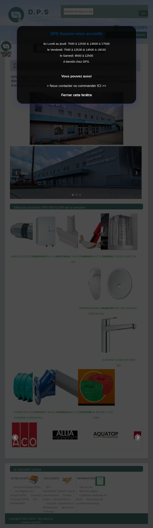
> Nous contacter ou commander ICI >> (76, 86)
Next (138, 437)
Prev (15, 437)
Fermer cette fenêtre (76, 95)
